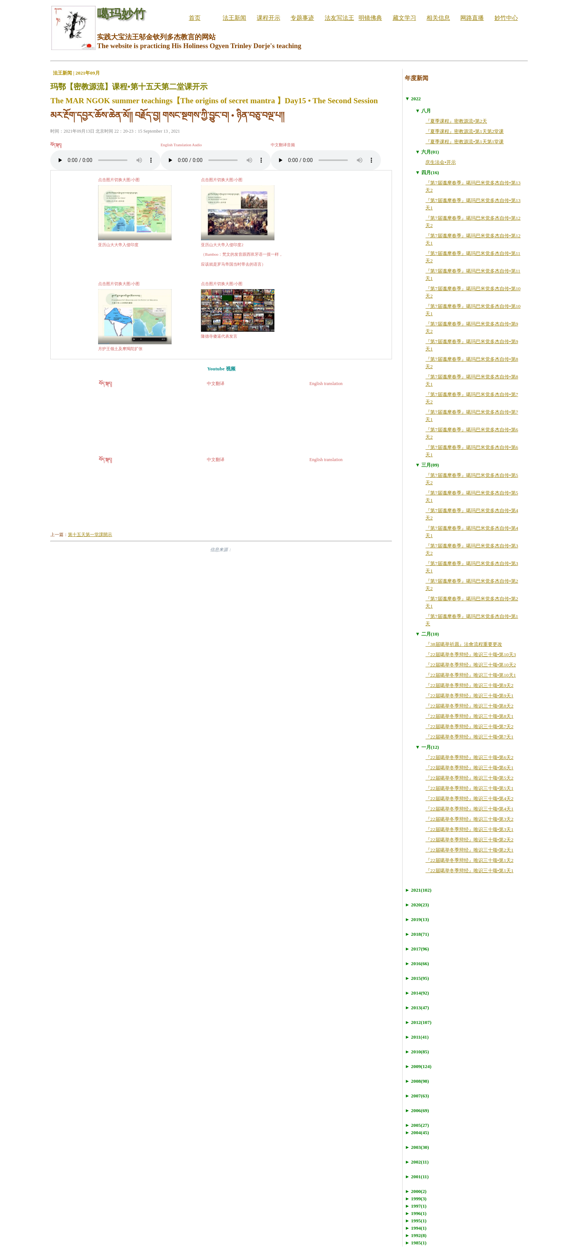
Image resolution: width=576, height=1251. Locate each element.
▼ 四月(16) (427, 172)
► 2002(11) (417, 1162)
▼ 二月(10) (427, 634)
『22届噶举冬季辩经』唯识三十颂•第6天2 (469, 757)
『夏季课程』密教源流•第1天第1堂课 (464, 141)
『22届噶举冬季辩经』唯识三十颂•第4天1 (469, 809)
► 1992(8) (415, 1235)
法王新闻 (234, 18)
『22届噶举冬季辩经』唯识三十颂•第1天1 (469, 870)
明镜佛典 (370, 18)
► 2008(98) (417, 1081)
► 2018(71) (417, 934)
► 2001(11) (417, 1176)
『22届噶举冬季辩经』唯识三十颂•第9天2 (469, 685)
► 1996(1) (415, 1213)
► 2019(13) (417, 919)
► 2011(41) (417, 1037)
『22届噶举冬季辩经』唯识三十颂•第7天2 (469, 726)
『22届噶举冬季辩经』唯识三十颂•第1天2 (469, 860)
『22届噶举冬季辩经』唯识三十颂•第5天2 (469, 778)
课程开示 (268, 18)
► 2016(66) (417, 963)
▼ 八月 (423, 111)
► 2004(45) (417, 1132)
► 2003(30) (417, 1147)
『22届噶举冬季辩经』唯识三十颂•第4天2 (469, 798)
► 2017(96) (417, 949)
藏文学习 (404, 18)
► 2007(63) (417, 1096)
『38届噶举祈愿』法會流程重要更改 (463, 644)
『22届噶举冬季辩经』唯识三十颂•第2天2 (469, 839)
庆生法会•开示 (440, 162)
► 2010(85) (417, 1051)
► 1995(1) (415, 1220)
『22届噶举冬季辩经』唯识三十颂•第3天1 (469, 829)
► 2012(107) (418, 1022)
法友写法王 (339, 18)
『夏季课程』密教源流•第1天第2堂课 (464, 131)
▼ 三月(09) (427, 465)
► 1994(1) (415, 1228)
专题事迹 (302, 18)
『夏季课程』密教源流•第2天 (456, 121)
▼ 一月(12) (427, 747)
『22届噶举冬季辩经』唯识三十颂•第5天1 (469, 788)
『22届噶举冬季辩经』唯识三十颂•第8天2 (469, 706)
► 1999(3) (415, 1198)
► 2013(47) (417, 1007)
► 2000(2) (415, 1191)
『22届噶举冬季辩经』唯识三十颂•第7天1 (469, 737)
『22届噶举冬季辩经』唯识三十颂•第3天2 (469, 819)
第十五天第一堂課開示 (90, 534)
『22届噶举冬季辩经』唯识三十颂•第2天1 (469, 850)
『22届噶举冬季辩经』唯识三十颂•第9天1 (469, 695)
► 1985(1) (415, 1242)
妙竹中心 (506, 18)
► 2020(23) (417, 904)
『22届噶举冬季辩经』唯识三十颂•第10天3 (470, 654)
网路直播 (472, 18)
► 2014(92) (417, 993)
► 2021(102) (418, 890)
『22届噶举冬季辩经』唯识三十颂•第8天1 (469, 716)
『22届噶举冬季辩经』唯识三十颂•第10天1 (470, 675)
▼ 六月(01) (427, 152)
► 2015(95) (417, 978)
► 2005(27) (417, 1125)
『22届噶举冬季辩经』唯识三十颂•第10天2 (470, 665)
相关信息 (438, 18)
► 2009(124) (418, 1066)
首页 (195, 18)
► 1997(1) (415, 1206)
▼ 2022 (413, 98)
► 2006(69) (417, 1110)
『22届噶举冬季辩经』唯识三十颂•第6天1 (469, 767)
